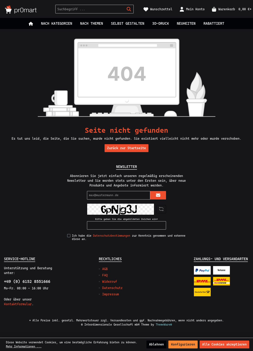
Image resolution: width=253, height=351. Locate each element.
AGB (105, 269)
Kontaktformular (18, 304)
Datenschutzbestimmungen (111, 235)
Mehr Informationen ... (24, 346)
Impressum (110, 294)
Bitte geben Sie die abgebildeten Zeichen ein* (126, 219)
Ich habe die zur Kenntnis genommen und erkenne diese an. (128, 237)
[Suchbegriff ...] (90, 9)
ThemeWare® (164, 324)
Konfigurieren (183, 344)
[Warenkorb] (230, 9)
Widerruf (109, 281)
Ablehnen (156, 344)
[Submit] (158, 195)
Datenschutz (112, 288)
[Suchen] (129, 9)
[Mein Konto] (192, 9)
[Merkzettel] (158, 9)
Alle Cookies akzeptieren (224, 344)
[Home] (31, 23)
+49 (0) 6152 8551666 (27, 281)
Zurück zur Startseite (126, 148)
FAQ (105, 275)
